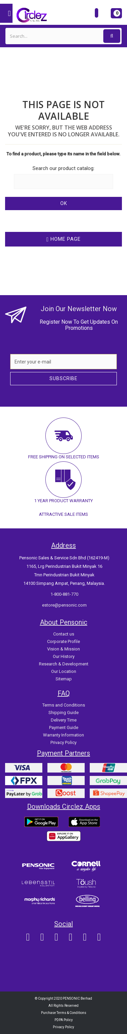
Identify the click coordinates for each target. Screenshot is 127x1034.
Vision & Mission (63, 648)
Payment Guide (63, 727)
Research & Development (63, 663)
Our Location (63, 671)
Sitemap (64, 678)
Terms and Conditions (63, 705)
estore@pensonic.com (64, 605)
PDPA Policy (64, 1020)
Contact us (63, 634)
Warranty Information (63, 735)
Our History (64, 656)
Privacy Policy (63, 742)
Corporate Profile (63, 641)
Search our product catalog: (63, 168)
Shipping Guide (63, 712)
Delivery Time (64, 720)
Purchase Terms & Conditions (63, 1013)
